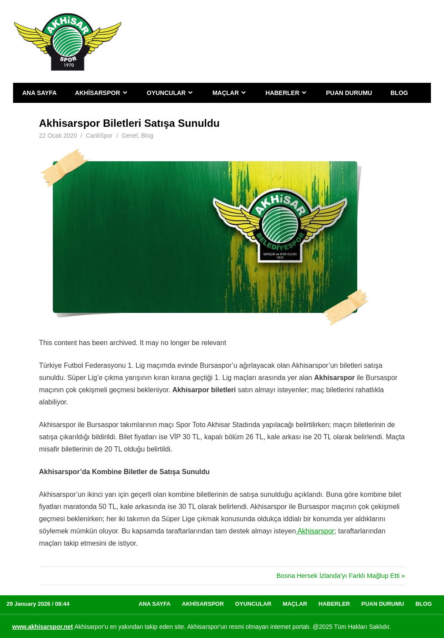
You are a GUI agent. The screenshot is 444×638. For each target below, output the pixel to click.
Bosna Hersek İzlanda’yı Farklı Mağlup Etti (338, 575)
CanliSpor (99, 135)
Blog (399, 92)
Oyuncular (166, 92)
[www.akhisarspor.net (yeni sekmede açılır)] (42, 626)
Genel (130, 135)
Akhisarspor (97, 92)
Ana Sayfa (39, 92)
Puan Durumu (349, 92)
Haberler (282, 92)
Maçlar (225, 92)
